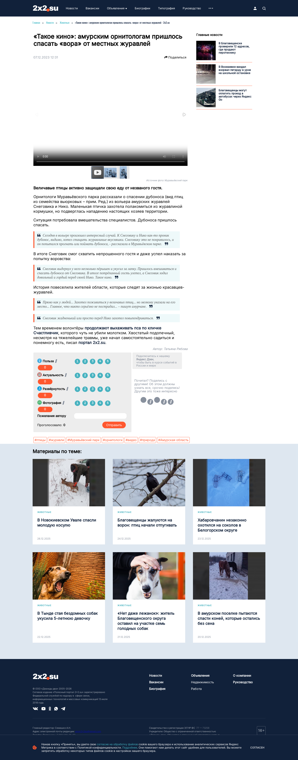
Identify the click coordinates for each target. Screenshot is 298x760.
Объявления (115, 8)
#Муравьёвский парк (83, 440)
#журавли (56, 440)
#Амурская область (173, 440)
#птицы (40, 440)
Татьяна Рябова (176, 349)
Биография (157, 689)
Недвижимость (202, 682)
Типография (166, 8)
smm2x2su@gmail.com (88, 731)
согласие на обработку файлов (117, 744)
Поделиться (175, 57)
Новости (72, 8)
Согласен (257, 747)
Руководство (192, 8)
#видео (131, 440)
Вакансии (92, 8)
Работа (196, 689)
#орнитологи (112, 440)
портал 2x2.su (91, 342)
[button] (184, 114)
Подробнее (129, 747)
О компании (242, 675)
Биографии (142, 8)
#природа (147, 440)
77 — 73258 (202, 727)
